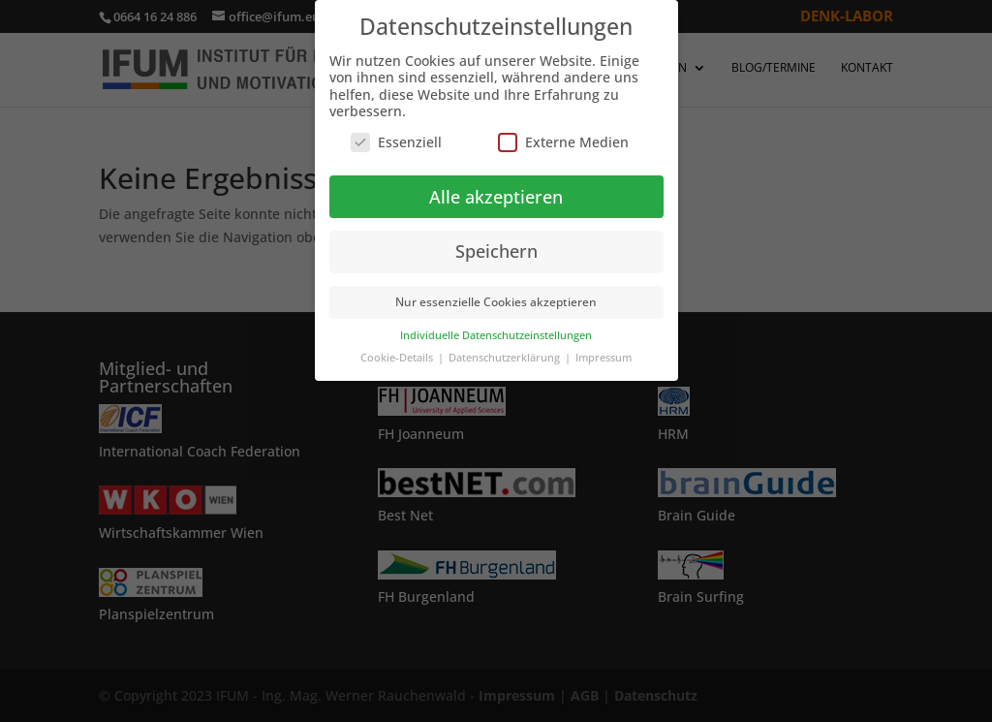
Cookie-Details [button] (398, 357)
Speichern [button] (496, 251)
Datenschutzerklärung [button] (506, 357)
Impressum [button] (603, 357)
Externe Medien (563, 142)
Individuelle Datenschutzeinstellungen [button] (496, 335)
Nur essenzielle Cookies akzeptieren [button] (496, 302)
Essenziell (396, 142)
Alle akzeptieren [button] (496, 196)
